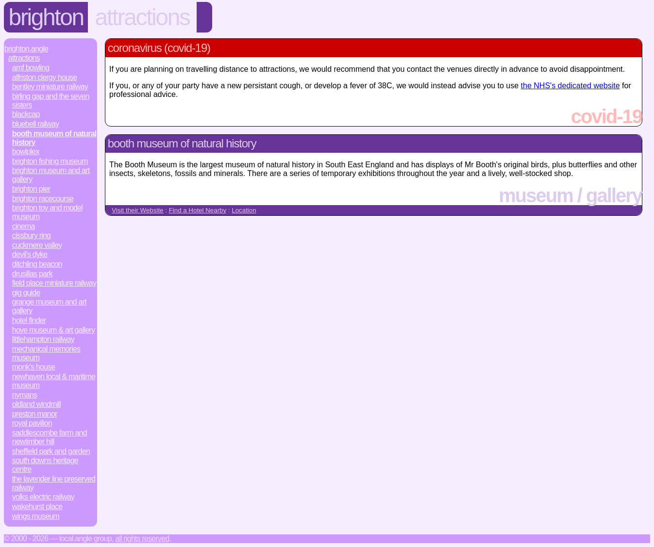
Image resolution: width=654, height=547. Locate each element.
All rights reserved (142, 538)
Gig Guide (26, 293)
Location (244, 210)
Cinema (23, 226)
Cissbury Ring (31, 235)
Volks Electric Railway (43, 497)
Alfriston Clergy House (44, 77)
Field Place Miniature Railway (54, 283)
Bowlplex (25, 151)
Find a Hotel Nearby (198, 210)
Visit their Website (137, 210)
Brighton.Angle (26, 49)
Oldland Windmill (36, 404)
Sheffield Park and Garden (51, 451)
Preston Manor (34, 414)
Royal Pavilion (32, 423)
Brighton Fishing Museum (50, 161)
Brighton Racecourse (42, 198)
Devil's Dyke (30, 254)
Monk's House (33, 367)
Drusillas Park (32, 274)
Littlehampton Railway (43, 339)
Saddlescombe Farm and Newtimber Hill (49, 437)
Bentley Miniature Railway (50, 86)
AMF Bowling (31, 68)
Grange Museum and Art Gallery (49, 306)
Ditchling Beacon (37, 264)
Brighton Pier (31, 189)
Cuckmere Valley (37, 245)
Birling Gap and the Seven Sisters (50, 100)
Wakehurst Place (37, 506)
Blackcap (26, 114)
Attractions (142, 17)
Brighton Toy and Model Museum (47, 212)
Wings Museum (35, 516)
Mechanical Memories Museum (46, 353)
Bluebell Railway (35, 124)
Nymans (24, 395)
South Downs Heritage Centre (45, 464)
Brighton (46, 17)
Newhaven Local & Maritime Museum (53, 380)
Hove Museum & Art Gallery (53, 330)
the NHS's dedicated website (570, 85)
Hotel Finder (29, 320)
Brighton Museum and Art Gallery (50, 174)
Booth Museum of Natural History (54, 137)
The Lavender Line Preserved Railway (53, 483)
